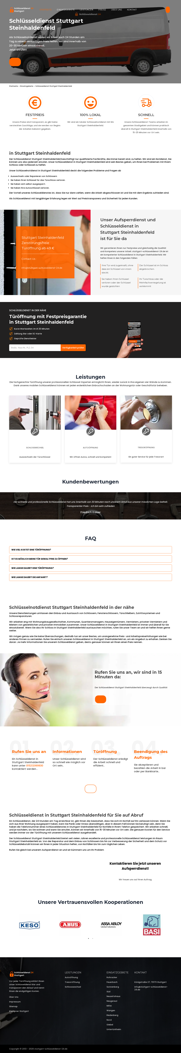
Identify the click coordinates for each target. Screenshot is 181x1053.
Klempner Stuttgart (19, 1011)
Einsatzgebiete (66, 9)
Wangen (111, 1010)
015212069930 (34, 765)
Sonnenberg (113, 986)
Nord (109, 1020)
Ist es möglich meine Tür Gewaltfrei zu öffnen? (39, 558)
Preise (102, 9)
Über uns (116, 9)
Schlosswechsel (35, 447)
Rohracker (112, 977)
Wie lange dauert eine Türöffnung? (32, 568)
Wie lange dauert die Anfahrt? (29, 577)
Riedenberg (112, 1015)
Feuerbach (112, 982)
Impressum (15, 1001)
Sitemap (13, 1006)
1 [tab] (88, 938)
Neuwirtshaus (113, 996)
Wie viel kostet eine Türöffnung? (31, 549)
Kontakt (132, 9)
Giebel (110, 1024)
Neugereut (112, 1001)
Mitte (109, 1005)
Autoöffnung (90, 447)
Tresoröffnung (146, 447)
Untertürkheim (114, 1029)
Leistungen (86, 9)
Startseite (46, 9)
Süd (108, 991)
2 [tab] (92, 938)
